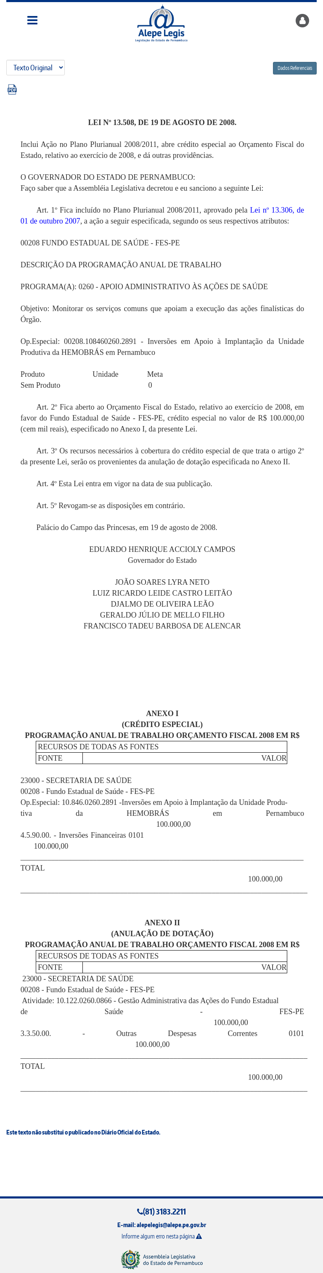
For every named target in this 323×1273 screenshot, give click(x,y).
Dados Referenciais (295, 68)
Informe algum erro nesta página (162, 1236)
